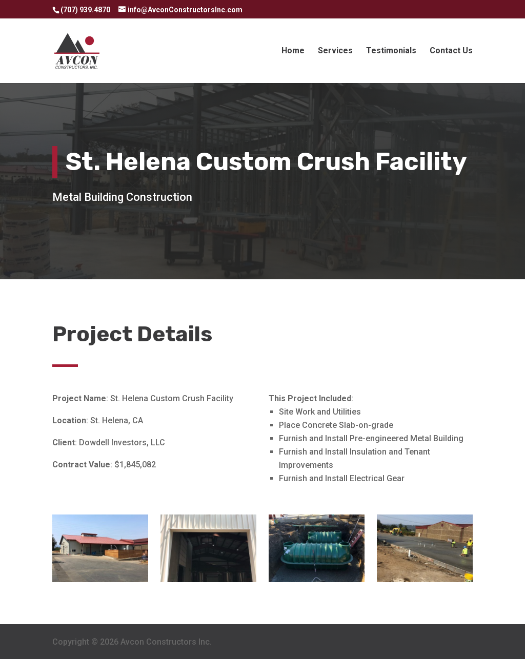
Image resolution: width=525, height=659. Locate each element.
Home (293, 51)
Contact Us (451, 51)
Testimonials (391, 51)
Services (335, 51)
